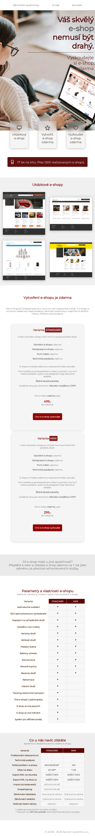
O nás (55, 5)
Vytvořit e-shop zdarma (47, 138)
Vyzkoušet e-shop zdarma (75, 138)
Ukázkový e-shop (19, 136)
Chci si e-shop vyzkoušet (47, 416)
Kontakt (77, 5)
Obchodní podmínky (26, 5)
